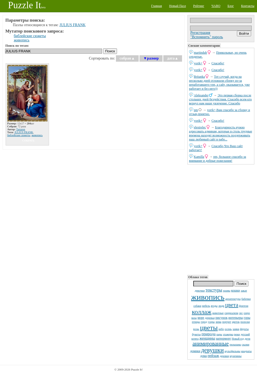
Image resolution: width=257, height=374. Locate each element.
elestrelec (200, 127)
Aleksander (201, 95)
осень (228, 328)
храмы (226, 290)
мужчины (235, 355)
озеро (247, 313)
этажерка (228, 334)
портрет (226, 321)
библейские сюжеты (30, 36)
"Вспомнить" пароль (206, 37)
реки (237, 334)
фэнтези (243, 305)
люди (221, 305)
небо (221, 329)
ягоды (214, 305)
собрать (28, 140)
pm (196, 110)
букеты (196, 334)
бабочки (246, 298)
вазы (194, 317)
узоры (211, 321)
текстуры (214, 290)
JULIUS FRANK (72, 25)
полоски (245, 321)
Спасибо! (217, 63)
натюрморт (223, 338)
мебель (206, 305)
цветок (236, 321)
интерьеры (235, 318)
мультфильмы (232, 351)
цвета (231, 305)
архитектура (233, 298)
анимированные (210, 344)
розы (196, 328)
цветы (209, 328)
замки (236, 329)
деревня (224, 356)
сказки (245, 344)
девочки (200, 290)
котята (195, 338)
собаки (197, 305)
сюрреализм (231, 313)
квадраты (246, 351)
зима (218, 321)
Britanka (199, 76)
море (201, 318)
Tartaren (20, 129)
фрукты (244, 329)
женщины (207, 338)
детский (245, 334)
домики (195, 351)
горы (247, 318)
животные (218, 313)
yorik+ (198, 63)
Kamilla (199, 157)
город (204, 321)
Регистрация (200, 33)
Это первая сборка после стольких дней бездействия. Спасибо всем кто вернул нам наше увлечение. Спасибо (220, 99)
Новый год (238, 338)
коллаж (201, 311)
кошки (235, 290)
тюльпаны (235, 344)
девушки (212, 350)
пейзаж (213, 356)
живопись (208, 297)
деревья (210, 317)
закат (244, 290)
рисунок (222, 318)
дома (203, 356)
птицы (196, 321)
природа (209, 334)
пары (219, 334)
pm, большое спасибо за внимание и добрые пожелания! (217, 159)
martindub (200, 52)
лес (241, 313)
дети (247, 338)
